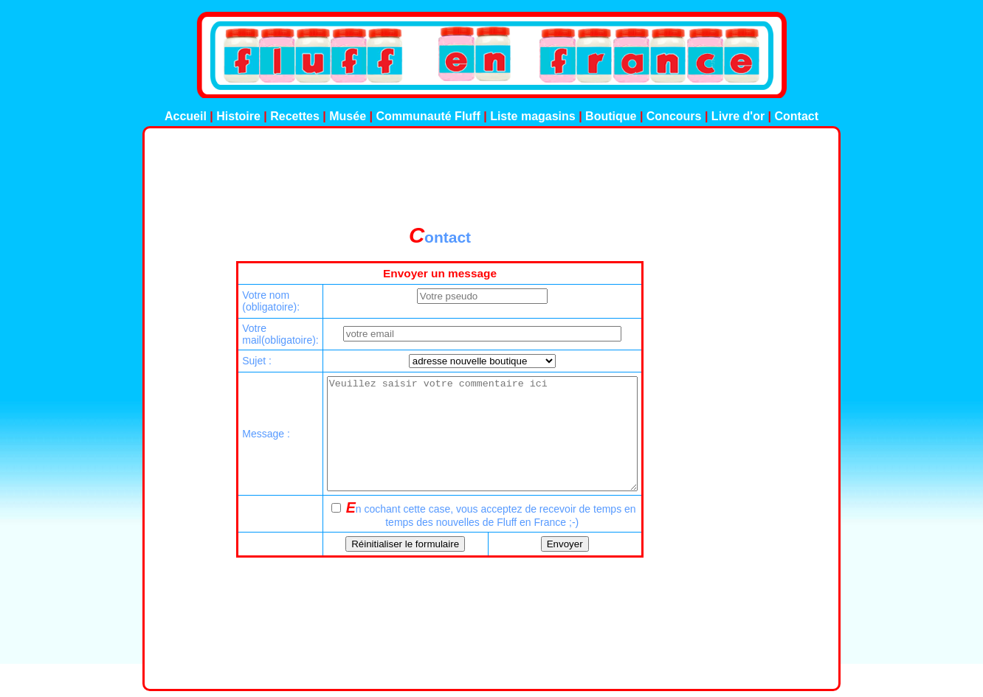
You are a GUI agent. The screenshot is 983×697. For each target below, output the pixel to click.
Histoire (238, 116)
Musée (347, 116)
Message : (248, 445)
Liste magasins (533, 116)
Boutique (610, 116)
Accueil (186, 116)
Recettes (295, 116)
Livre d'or (738, 116)
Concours (674, 116)
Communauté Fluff (429, 116)
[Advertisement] (491, 176)
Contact (797, 116)
